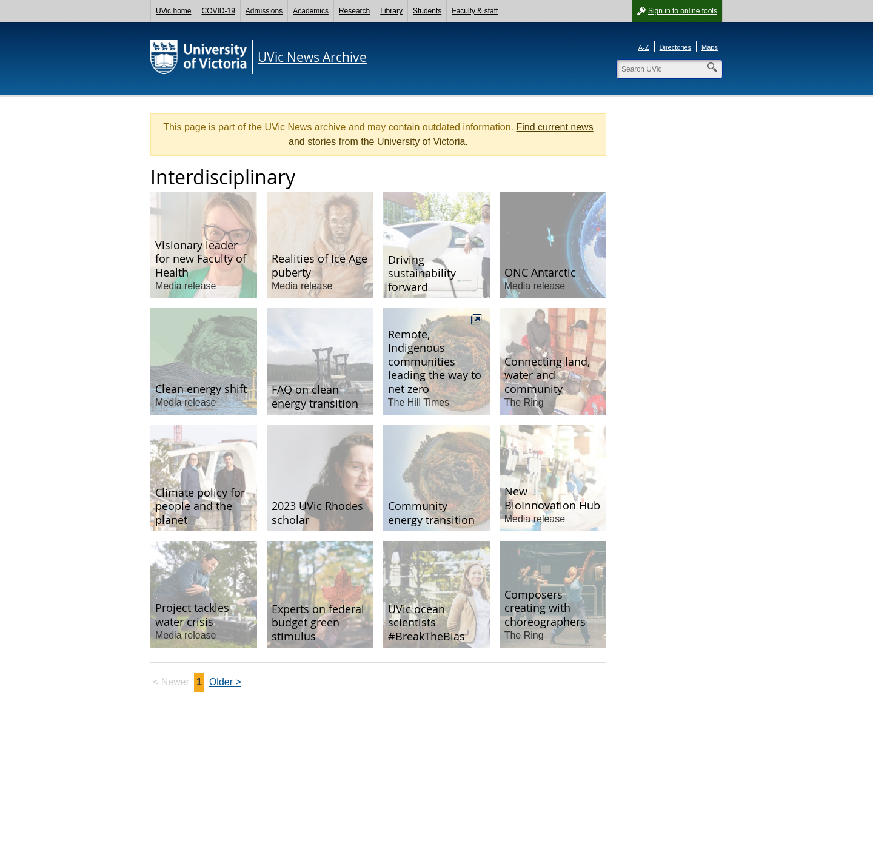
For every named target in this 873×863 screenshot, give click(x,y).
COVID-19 (218, 11)
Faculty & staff (475, 11)
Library (391, 11)
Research (354, 11)
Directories (676, 47)
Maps (709, 47)
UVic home (173, 11)
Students (427, 11)
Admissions (264, 11)
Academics (311, 11)
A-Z (643, 47)
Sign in (682, 11)
